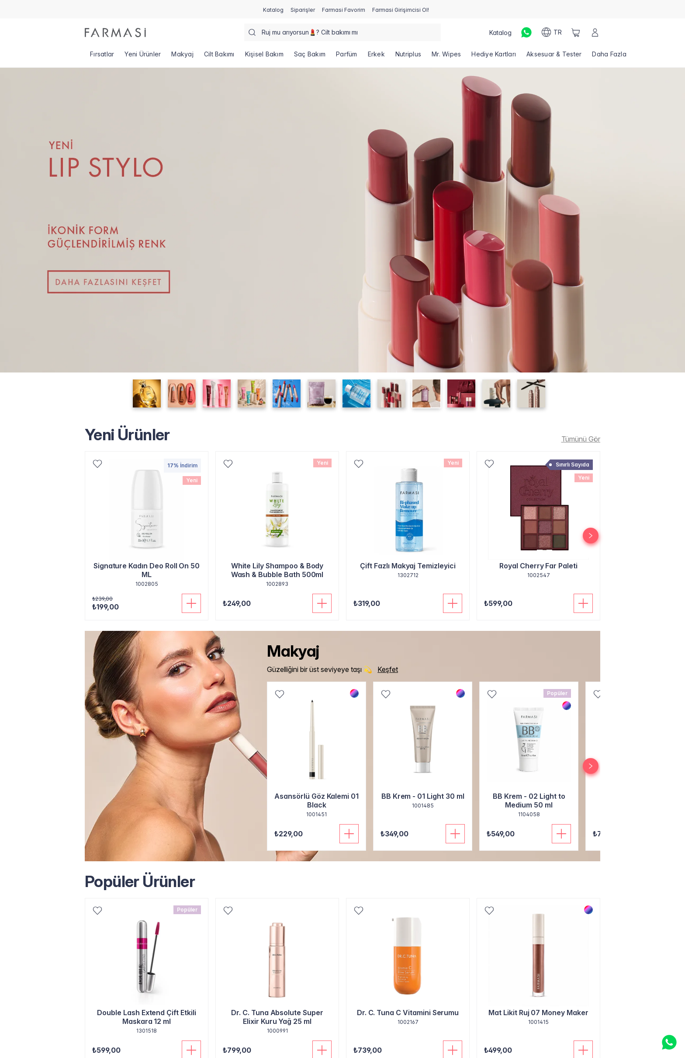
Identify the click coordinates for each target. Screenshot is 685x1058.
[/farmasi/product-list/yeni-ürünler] (142, 56)
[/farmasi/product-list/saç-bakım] (310, 56)
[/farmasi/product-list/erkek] (376, 56)
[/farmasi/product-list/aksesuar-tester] (554, 56)
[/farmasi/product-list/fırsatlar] (102, 56)
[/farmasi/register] (302, 9)
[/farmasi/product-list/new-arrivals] (578, 439)
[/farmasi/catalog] (273, 9)
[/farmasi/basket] (576, 32)
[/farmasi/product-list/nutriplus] (408, 56)
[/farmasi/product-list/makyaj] (182, 56)
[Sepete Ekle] (191, 603)
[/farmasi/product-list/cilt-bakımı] (219, 56)
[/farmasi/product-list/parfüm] (347, 56)
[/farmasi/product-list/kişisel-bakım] (264, 56)
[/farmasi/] (115, 33)
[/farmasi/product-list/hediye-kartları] (493, 56)
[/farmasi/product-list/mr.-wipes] (446, 56)
